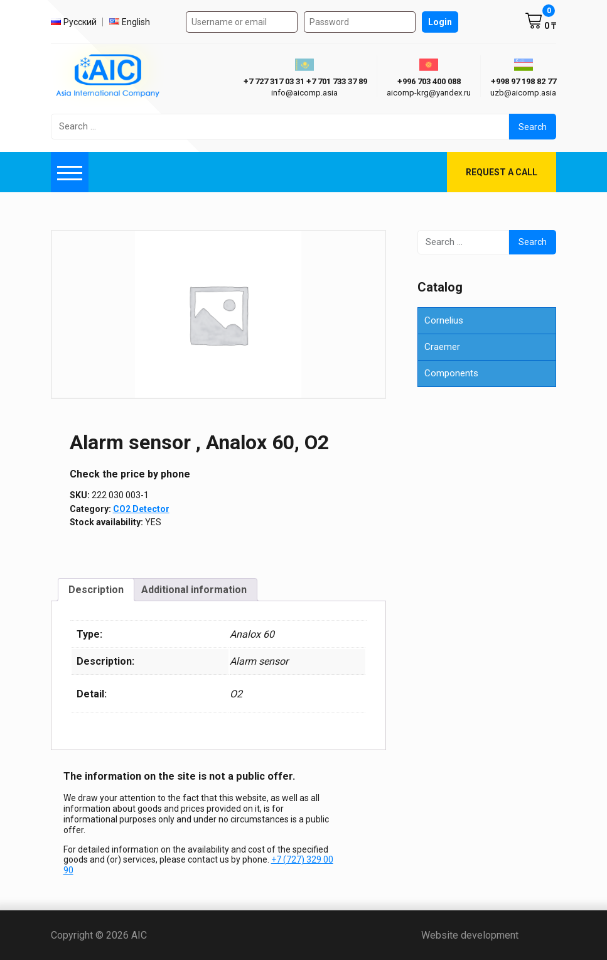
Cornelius (443, 320)
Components (451, 373)
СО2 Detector (141, 509)
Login (440, 22)
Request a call (501, 172)
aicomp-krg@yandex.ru (429, 92)
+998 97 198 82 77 (523, 81)
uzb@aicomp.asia (523, 92)
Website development (488, 935)
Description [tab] (96, 590)
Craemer (442, 346)
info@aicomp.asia (304, 92)
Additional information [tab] (194, 590)
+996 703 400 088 (429, 81)
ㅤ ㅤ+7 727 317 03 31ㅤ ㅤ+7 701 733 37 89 (304, 81)
